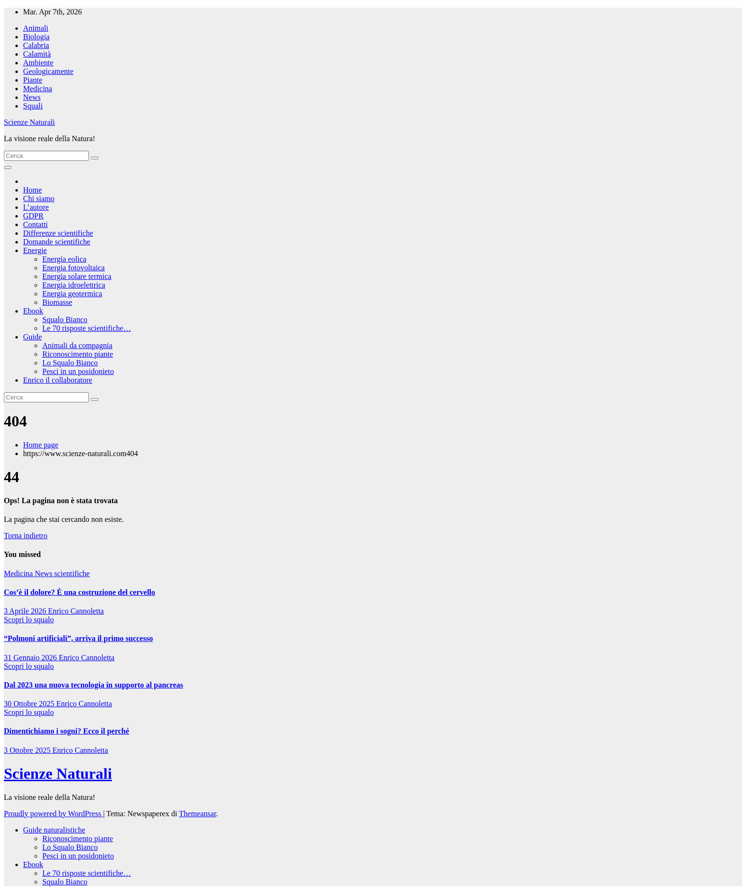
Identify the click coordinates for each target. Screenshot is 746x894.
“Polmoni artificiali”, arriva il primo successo (78, 638)
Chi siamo (38, 198)
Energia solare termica (77, 276)
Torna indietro (26, 536)
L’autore (36, 207)
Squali (33, 106)
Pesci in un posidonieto (78, 371)
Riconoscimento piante (77, 354)
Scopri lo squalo (29, 620)
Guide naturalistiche (54, 830)
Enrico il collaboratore (57, 380)
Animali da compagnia (77, 345)
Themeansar (197, 813)
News (31, 97)
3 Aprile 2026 (26, 611)
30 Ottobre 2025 (30, 704)
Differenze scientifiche (58, 233)
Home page (40, 445)
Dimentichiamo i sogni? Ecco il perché (66, 731)
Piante (32, 80)
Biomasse (57, 302)
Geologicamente (48, 71)
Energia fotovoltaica (73, 268)
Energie (35, 250)
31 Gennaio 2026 (31, 657)
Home (32, 190)
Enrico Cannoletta (76, 611)
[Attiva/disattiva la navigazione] (8, 167)
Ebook (33, 311)
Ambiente (38, 63)
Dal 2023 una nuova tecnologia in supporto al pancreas (93, 685)
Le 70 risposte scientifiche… (86, 328)
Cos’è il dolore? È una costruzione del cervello (79, 592)
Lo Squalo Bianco (70, 363)
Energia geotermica (72, 294)
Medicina (37, 89)
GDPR (33, 216)
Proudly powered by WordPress (53, 813)
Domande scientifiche (56, 242)
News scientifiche (62, 573)
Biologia (36, 37)
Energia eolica (64, 259)
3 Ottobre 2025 (28, 750)
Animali (35, 28)
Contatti (35, 224)
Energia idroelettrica (73, 285)
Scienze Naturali (29, 122)
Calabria (36, 45)
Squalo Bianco (64, 319)
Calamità (37, 54)
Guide (32, 337)
